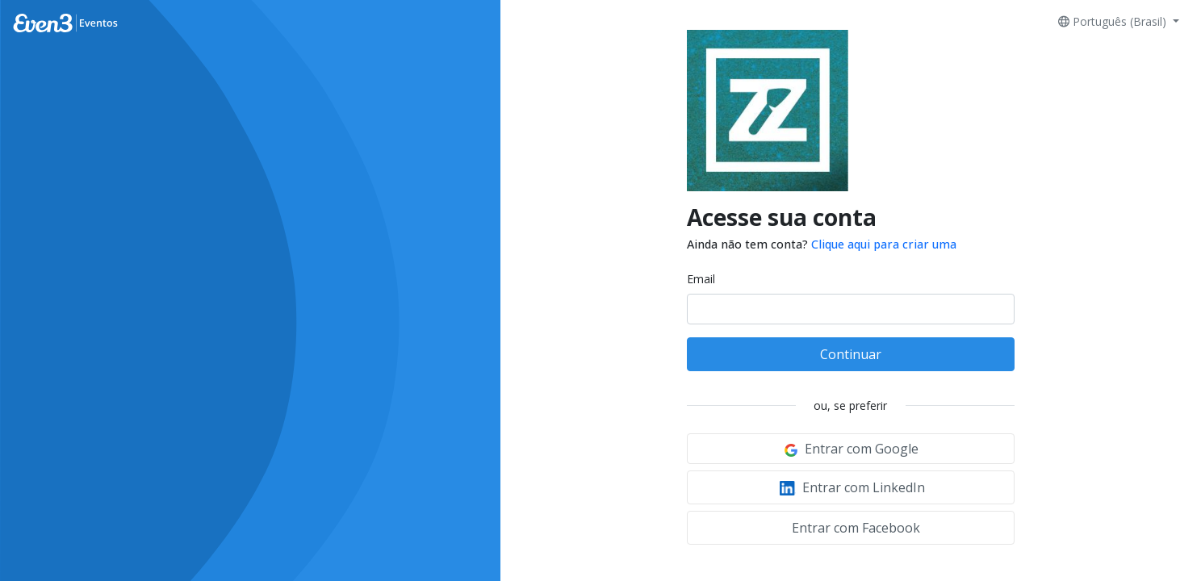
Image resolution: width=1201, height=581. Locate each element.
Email (701, 278)
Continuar (850, 354)
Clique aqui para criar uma (883, 244)
